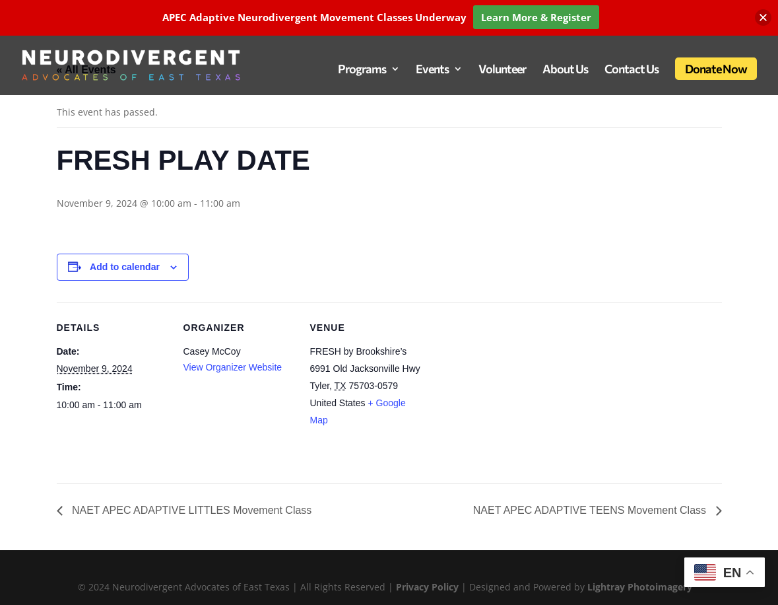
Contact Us (631, 70)
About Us (565, 70)
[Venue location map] (506, 392)
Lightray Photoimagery (639, 587)
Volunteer (502, 70)
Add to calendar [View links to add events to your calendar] (125, 267)
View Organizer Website (232, 367)
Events (432, 70)
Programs (362, 70)
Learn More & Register (536, 17)
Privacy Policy (428, 587)
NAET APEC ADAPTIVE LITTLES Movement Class (190, 510)
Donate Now (716, 68)
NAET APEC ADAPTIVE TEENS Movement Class (591, 510)
